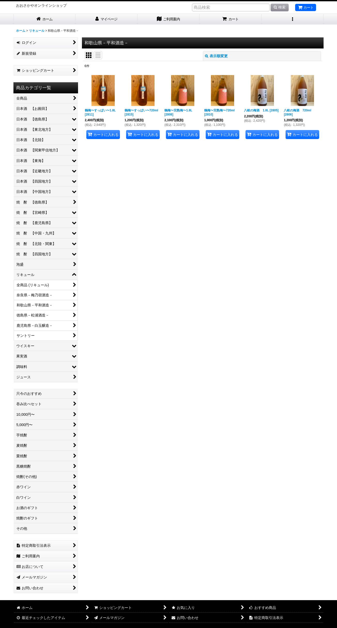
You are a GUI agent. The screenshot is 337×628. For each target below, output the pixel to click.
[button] (293, 19)
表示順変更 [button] (216, 56)
